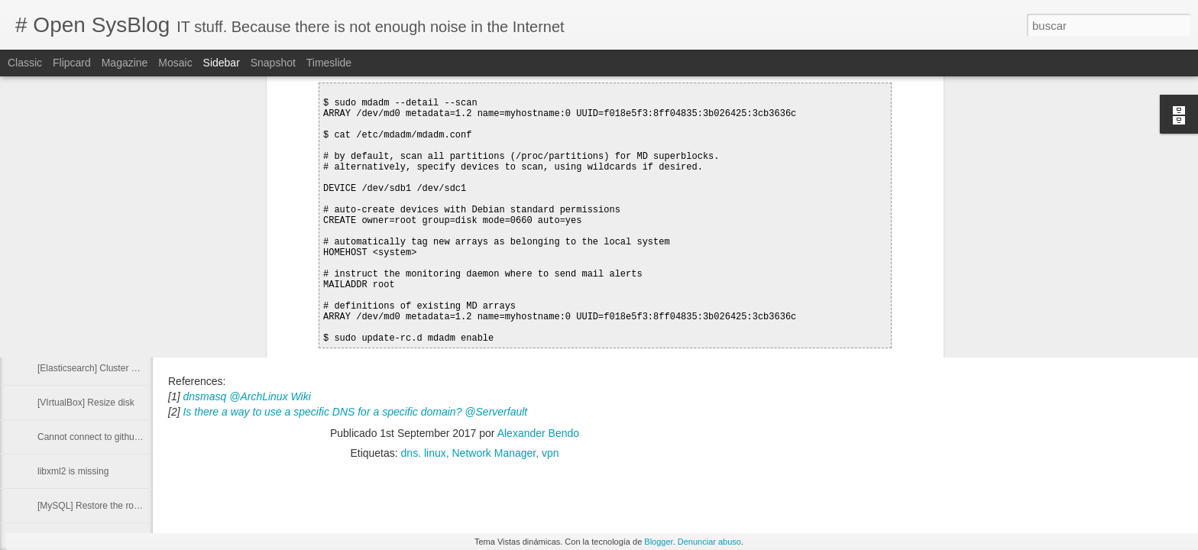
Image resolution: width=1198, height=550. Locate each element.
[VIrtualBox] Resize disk (85, 402)
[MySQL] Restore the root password (110, 505)
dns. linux (423, 453)
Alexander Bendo (538, 433)
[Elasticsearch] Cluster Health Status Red (121, 368)
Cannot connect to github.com (98, 437)
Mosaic (175, 63)
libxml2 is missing (72, 471)
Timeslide (328, 63)
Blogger (658, 541)
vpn (550, 453)
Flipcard (72, 63)
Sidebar (221, 63)
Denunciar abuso (709, 541)
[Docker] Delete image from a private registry (128, 333)
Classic (25, 63)
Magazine (125, 63)
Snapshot (273, 63)
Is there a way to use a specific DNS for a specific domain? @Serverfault (355, 412)
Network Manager (494, 453)
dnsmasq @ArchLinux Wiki (246, 396)
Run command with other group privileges (121, 299)
